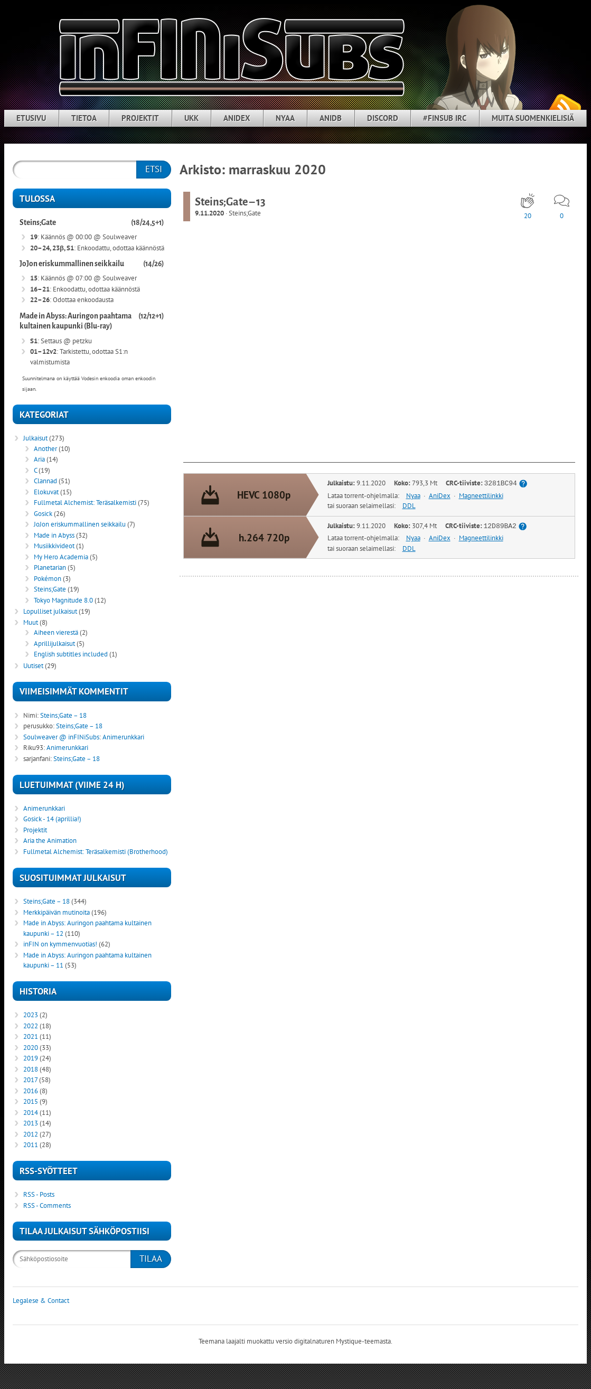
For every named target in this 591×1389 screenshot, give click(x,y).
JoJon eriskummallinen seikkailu (72, 264)
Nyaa (285, 118)
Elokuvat (46, 491)
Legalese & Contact (41, 1300)
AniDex (236, 118)
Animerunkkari (123, 737)
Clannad (45, 480)
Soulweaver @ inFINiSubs (61, 737)
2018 (30, 1069)
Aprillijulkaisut (54, 643)
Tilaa (150, 1258)
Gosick (43, 513)
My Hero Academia (61, 556)
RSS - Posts (38, 1194)
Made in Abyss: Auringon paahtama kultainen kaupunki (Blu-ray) (76, 321)
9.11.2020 (209, 213)
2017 (30, 1079)
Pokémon (47, 578)
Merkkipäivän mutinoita (56, 912)
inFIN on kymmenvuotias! (60, 944)
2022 (30, 1025)
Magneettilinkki (481, 495)
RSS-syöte (564, 106)
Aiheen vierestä (56, 632)
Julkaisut (35, 438)
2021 (30, 1036)
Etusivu (31, 118)
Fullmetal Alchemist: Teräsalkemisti (85, 502)
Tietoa (84, 118)
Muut (30, 622)
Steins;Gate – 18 (63, 715)
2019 (30, 1058)
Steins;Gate (245, 213)
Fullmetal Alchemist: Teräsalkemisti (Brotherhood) (95, 851)
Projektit (140, 118)
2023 (30, 1014)
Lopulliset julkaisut (50, 611)
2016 (30, 1090)
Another (45, 448)
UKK (191, 118)
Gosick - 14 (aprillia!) (52, 818)
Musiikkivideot (54, 545)
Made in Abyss (54, 535)
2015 (30, 1101)
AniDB (331, 118)
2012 (30, 1134)
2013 (30, 1123)
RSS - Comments (47, 1205)
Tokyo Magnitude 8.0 (63, 600)
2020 (30, 1047)
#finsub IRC (444, 118)
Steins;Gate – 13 (230, 202)
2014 (30, 1112)
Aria (39, 459)
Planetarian (50, 567)
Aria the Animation (50, 840)
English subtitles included (71, 654)
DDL (409, 506)
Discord (382, 118)
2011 (30, 1144)
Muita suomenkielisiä (533, 118)
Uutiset (33, 665)
